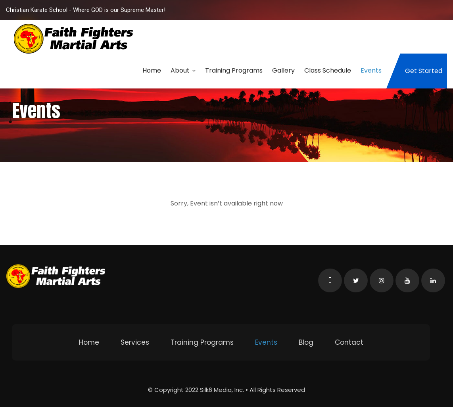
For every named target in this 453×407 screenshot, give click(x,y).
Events (371, 70)
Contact (349, 342)
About (183, 70)
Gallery (283, 70)
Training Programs (234, 70)
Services (135, 342)
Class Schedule (327, 70)
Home (151, 70)
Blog (306, 342)
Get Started (423, 70)
